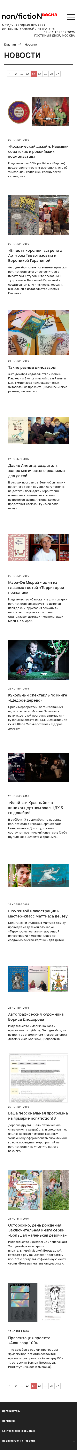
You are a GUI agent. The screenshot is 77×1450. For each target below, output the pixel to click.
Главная (10, 44)
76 (51, 74)
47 (39, 74)
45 (28, 74)
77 (57, 74)
